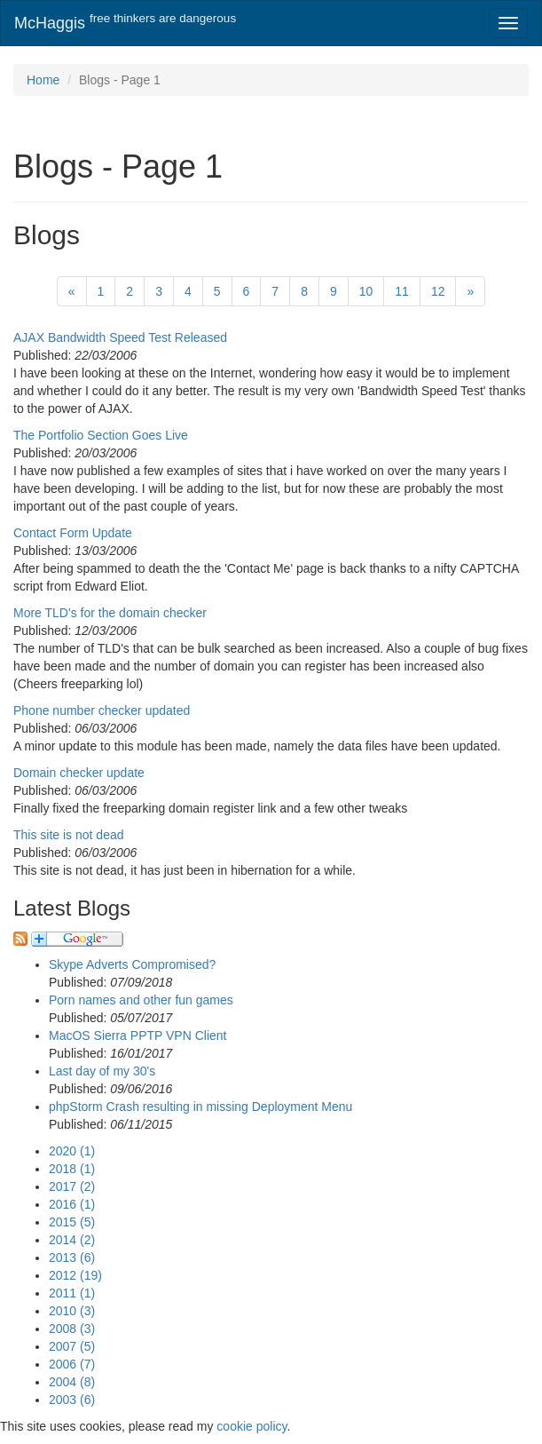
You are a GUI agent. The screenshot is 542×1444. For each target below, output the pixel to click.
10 (366, 291)
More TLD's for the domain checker (110, 613)
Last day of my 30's (102, 1071)
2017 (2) (72, 1186)
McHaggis (125, 22)
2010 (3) (72, 1311)
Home (43, 80)
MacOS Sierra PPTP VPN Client (137, 1035)
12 (438, 291)
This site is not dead (68, 835)
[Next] (470, 291)
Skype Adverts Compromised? (132, 964)
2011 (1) (72, 1293)
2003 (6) (72, 1399)
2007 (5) (72, 1346)
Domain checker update (79, 773)
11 (402, 291)
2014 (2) (72, 1240)
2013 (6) (72, 1257)
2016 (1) (72, 1204)
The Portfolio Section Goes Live (100, 435)
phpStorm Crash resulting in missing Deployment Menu (200, 1106)
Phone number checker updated (101, 710)
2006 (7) (72, 1364)
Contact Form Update (72, 533)
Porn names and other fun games (141, 1000)
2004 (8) (72, 1382)
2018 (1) (72, 1169)
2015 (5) (72, 1222)
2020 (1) (72, 1151)
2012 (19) (75, 1275)
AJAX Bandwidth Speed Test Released (120, 337)
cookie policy (251, 1426)
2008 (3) (72, 1328)
